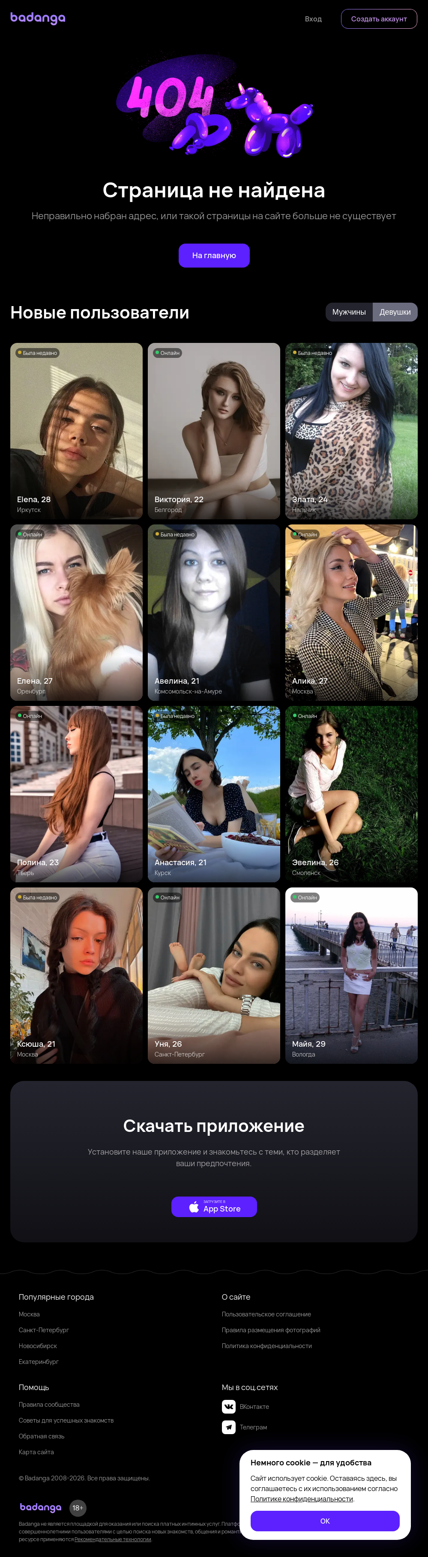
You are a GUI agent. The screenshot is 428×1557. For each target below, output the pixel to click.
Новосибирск (38, 1346)
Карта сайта (36, 1452)
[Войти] (313, 19)
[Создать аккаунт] (379, 19)
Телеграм (244, 1427)
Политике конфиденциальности (302, 1498)
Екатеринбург (39, 1362)
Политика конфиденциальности (267, 1346)
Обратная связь (41, 1436)
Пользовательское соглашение (266, 1314)
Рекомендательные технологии (113, 1539)
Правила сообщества (49, 1404)
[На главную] (214, 256)
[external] (214, 1207)
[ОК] (325, 1521)
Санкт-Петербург (44, 1330)
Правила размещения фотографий (271, 1330)
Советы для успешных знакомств (66, 1420)
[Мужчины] (349, 312)
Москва (29, 1314)
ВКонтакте (245, 1407)
